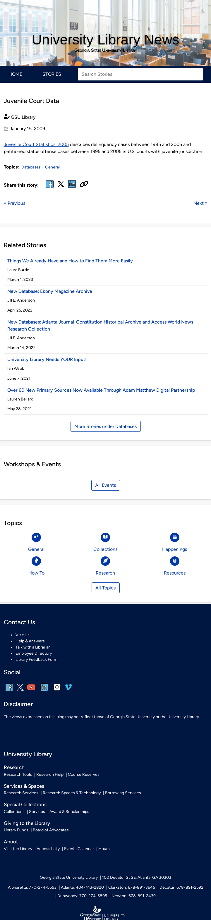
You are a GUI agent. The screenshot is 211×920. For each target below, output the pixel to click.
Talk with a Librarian (33, 647)
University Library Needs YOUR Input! (47, 359)
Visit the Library (18, 848)
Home (15, 74)
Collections (14, 811)
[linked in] (72, 187)
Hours (104, 848)
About (11, 842)
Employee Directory (34, 653)
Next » (200, 203)
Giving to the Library (27, 823)
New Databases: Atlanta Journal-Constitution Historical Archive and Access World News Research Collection (100, 325)
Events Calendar (79, 848)
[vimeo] (68, 689)
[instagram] (57, 691)
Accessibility (48, 848)
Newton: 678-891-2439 (133, 895)
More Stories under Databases (105, 426)
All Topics (105, 588)
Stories (51, 74)
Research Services (21, 792)
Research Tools (18, 774)
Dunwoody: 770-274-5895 (82, 895)
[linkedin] (44, 691)
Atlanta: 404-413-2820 (82, 887)
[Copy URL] (84, 184)
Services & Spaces (24, 786)
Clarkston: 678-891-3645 (131, 887)
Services (37, 811)
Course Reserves (84, 774)
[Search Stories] (140, 74)
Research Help (50, 774)
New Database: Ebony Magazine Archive (49, 291)
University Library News (105, 39)
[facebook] (49, 187)
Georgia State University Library (105, 50)
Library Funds (16, 830)
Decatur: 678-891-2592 (181, 887)
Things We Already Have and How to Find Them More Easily (70, 261)
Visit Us (23, 634)
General (52, 167)
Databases (31, 167)
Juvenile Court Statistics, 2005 (36, 144)
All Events (105, 485)
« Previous (14, 203)
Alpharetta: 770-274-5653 (32, 887)
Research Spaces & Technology (72, 792)
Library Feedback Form (36, 659)
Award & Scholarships (69, 811)
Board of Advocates (51, 830)
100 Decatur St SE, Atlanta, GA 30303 (136, 877)
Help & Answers (30, 641)
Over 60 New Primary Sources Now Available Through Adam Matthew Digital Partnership (101, 390)
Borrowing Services (123, 792)
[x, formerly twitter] (60, 186)
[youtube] (31, 691)
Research (14, 767)
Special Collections (25, 804)
